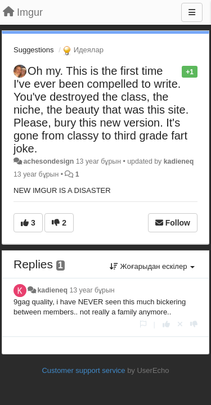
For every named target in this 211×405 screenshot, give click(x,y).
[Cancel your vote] (180, 324)
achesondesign (48, 161)
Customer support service (83, 370)
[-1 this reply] (193, 324)
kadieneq (179, 161)
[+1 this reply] (166, 324)
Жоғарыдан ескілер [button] (152, 266)
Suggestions (34, 50)
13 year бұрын (91, 290)
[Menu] (192, 12)
